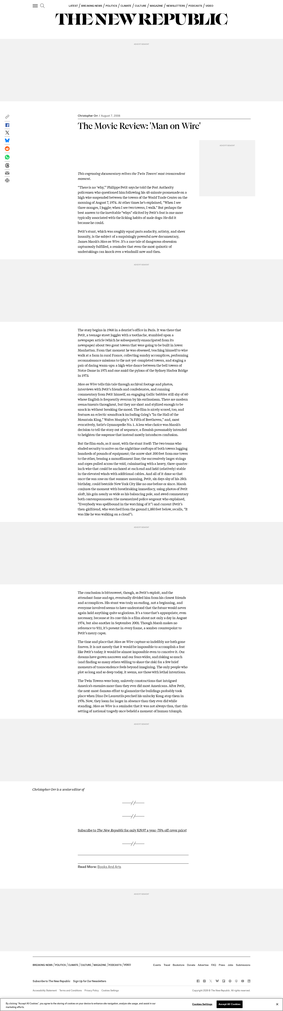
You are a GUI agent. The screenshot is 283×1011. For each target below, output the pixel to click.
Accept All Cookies (229, 1004)
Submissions (243, 965)
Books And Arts (109, 867)
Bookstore (178, 965)
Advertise (203, 965)
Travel (167, 965)
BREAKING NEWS (91, 5)
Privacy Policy (91, 990)
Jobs (230, 965)
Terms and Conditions (70, 990)
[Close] (277, 1004)
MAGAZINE (156, 5)
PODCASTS (195, 5)
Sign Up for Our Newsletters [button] (89, 981)
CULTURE (140, 5)
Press (222, 965)
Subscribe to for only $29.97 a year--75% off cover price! (132, 830)
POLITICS (111, 5)
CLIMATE (126, 5)
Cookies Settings (110, 990)
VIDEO (209, 5)
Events (157, 965)
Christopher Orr (88, 116)
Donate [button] (191, 965)
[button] (7, 117)
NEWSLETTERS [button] (175, 5)
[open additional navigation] (35, 5)
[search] (42, 6)
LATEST (73, 5)
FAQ (213, 965)
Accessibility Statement (45, 990)
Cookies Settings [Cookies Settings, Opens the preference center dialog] (202, 1004)
